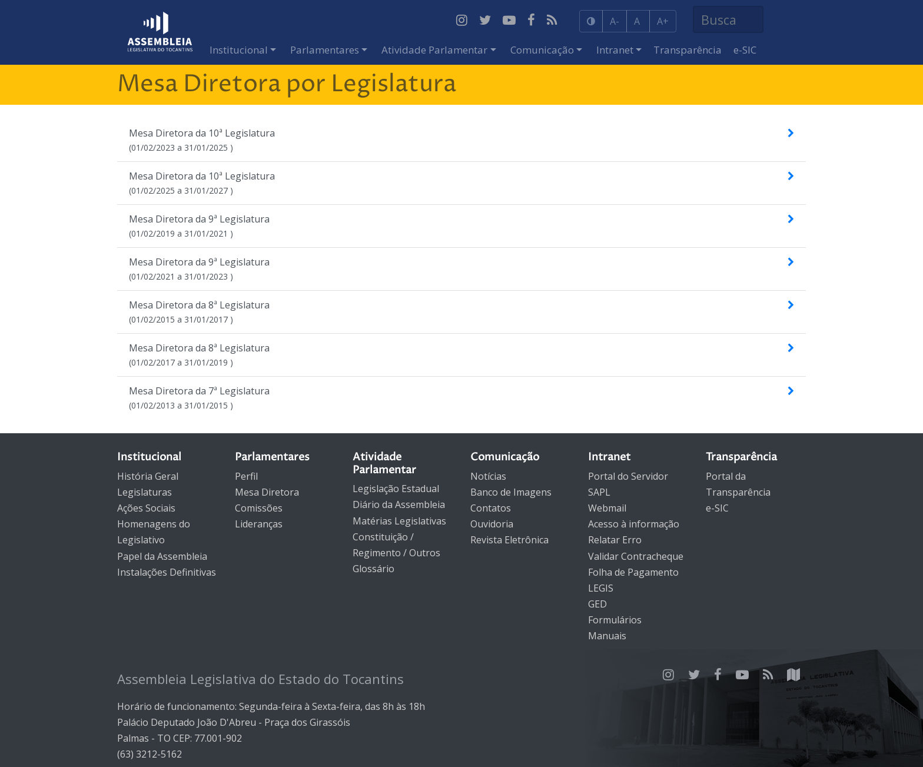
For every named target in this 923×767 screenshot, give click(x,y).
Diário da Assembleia (399, 504)
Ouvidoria (491, 523)
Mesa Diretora (267, 492)
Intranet (614, 50)
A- (614, 21)
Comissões (259, 508)
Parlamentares (324, 50)
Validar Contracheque (635, 556)
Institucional (239, 50)
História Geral (147, 476)
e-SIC (744, 50)
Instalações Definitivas (166, 572)
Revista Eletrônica (509, 539)
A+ (663, 21)
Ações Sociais (146, 508)
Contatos (490, 508)
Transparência (687, 50)
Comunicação (542, 50)
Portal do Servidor (628, 476)
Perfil (246, 476)
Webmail (607, 508)
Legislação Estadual (396, 488)
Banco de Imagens (511, 492)
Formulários (615, 619)
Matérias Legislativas (399, 520)
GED (597, 603)
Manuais (607, 635)
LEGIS (600, 588)
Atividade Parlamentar (434, 50)
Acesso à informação (633, 523)
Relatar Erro (615, 539)
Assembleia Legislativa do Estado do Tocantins (260, 679)
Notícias (488, 476)
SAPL (599, 492)
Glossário (373, 568)
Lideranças (259, 523)
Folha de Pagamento (633, 572)
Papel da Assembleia (162, 556)
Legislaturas (144, 492)
